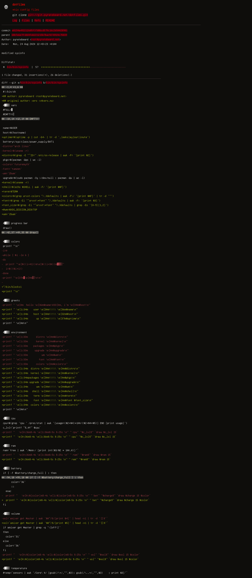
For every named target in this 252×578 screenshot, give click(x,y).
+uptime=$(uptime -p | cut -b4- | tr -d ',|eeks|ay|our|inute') (46, 137)
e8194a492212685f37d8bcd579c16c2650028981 (39, 30)
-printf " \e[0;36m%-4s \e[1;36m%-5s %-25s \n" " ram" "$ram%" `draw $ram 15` (57, 454)
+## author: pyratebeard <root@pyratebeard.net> (34, 96)
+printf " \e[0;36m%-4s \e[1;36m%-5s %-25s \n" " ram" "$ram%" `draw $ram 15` (57, 459)
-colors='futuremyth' (16, 164)
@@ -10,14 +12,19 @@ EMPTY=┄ (21, 118)
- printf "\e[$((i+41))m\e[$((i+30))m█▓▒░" (33, 264)
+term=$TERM (10, 191)
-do (4, 259)
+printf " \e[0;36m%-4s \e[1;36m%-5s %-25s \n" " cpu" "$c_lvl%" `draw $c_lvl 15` (60, 436)
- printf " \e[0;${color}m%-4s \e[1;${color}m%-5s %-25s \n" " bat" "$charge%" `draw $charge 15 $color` (76, 495)
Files (26, 20)
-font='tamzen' (12, 168)
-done (5, 273)
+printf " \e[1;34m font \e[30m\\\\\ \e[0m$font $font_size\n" (47, 400)
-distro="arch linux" (16, 146)
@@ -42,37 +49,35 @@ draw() (20, 232)
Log (14, 20)
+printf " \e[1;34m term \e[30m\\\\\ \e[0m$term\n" (39, 395)
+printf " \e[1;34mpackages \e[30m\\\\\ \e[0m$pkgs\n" (39, 377)
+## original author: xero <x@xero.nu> (28, 100)
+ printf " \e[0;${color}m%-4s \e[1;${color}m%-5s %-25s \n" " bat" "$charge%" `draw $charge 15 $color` (75, 500)
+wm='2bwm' (9, 214)
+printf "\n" (10, 291)
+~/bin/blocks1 (11, 286)
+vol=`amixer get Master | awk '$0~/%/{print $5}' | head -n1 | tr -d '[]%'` (55, 522)
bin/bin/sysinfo (18, 67)
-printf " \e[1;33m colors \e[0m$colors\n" (35, 364)
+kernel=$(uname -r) (15, 182)
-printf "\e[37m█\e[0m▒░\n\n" (22, 277)
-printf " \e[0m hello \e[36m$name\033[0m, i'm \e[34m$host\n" (46, 304)
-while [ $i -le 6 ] (15, 255)
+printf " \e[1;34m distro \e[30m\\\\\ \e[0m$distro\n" (41, 368)
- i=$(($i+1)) (12, 268)
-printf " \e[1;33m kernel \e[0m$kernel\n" (35, 341)
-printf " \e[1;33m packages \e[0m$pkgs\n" (33, 345)
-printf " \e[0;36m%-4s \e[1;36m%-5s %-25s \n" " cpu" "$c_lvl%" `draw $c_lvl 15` (60, 432)
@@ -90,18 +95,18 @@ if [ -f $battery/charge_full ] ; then (42, 477)
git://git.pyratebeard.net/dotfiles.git (58, 14)
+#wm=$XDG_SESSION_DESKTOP (19, 209)
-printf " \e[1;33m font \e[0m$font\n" (33, 359)
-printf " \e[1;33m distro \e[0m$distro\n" (35, 336)
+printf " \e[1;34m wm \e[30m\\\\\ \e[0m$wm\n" (38, 386)
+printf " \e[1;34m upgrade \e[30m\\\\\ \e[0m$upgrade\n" (41, 382)
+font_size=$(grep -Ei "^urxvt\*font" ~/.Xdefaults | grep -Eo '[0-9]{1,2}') (55, 205)
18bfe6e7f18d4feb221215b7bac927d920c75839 (39, 34)
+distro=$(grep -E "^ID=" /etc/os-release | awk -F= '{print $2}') (48, 155)
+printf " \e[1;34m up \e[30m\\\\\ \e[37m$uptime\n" (41, 318)
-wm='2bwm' (9, 173)
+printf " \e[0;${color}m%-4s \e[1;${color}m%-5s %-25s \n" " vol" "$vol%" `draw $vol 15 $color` (71, 559)
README (50, 20)
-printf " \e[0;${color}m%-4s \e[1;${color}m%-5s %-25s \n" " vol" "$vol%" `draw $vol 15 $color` (71, 554)
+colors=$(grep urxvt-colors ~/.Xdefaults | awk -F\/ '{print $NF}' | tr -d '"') (58, 196)
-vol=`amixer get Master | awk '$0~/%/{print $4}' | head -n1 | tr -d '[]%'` (55, 518)
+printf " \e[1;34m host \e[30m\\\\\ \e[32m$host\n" (40, 314)
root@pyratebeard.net (45, 39)
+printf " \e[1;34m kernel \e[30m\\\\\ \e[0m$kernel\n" (40, 373)
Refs (37, 20)
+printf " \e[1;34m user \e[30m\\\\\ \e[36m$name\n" (40, 309)
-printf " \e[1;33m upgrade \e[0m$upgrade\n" (35, 350)
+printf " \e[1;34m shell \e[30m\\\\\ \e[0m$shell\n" (40, 391)
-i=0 (4, 250)
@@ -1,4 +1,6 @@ (12, 87)
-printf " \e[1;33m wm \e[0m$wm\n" (32, 354)
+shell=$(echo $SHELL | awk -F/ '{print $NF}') (34, 187)
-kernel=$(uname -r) (15, 150)
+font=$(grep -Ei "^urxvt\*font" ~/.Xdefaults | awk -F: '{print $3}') (51, 200)
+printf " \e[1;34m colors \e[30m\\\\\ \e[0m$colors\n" (40, 404)
